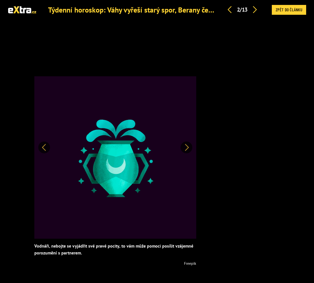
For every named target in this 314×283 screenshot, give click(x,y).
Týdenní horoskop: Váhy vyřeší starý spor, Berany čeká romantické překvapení (168, 10)
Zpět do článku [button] (289, 9)
